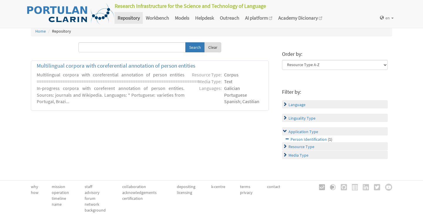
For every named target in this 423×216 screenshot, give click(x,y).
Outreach (229, 18)
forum (90, 198)
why (34, 186)
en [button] (387, 18)
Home (40, 31)
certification (132, 198)
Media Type (298, 155)
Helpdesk (204, 18)
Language (297, 104)
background (95, 210)
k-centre (218, 186)
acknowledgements (139, 192)
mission (58, 186)
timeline (59, 198)
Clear (212, 47)
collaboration (134, 186)
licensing (184, 192)
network (92, 204)
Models (182, 18)
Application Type (303, 131)
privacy (246, 192)
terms (245, 186)
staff (88, 186)
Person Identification (309, 139)
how (34, 192)
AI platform (258, 18)
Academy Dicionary (300, 18)
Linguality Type (301, 118)
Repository (129, 18)
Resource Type (301, 146)
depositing (186, 186)
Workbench (157, 18)
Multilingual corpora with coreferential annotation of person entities (116, 65)
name (57, 204)
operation (60, 192)
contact (273, 186)
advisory (92, 192)
